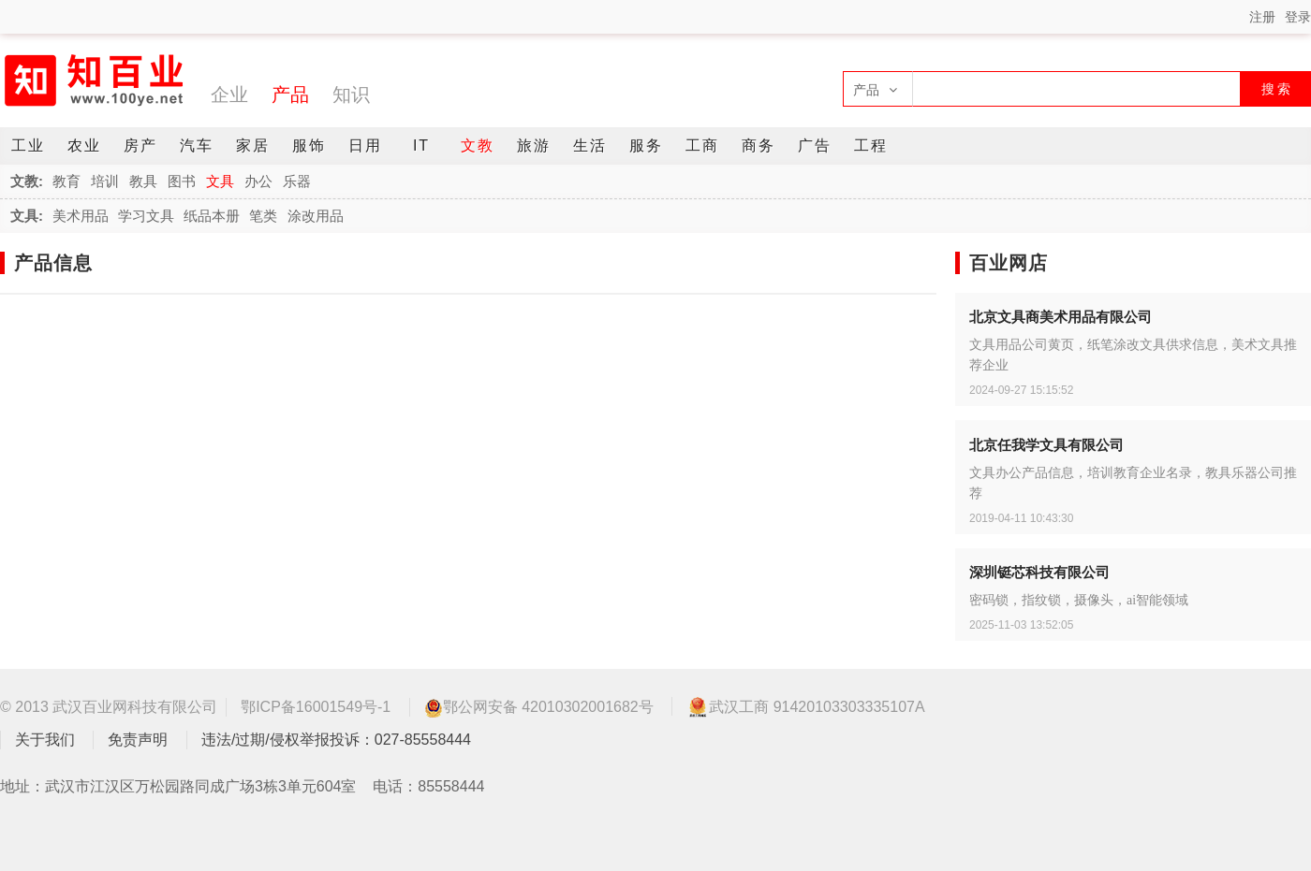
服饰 (309, 145)
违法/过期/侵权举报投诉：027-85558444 (336, 740)
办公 (258, 181)
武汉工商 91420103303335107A (805, 706)
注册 (1262, 16)
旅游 (534, 145)
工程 (871, 145)
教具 (143, 181)
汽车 (197, 145)
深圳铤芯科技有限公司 (1039, 572)
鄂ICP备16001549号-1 (315, 707)
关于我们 (45, 740)
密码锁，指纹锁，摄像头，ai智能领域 (1078, 600)
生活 (590, 145)
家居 (253, 145)
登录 (1298, 16)
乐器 (297, 181)
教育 (66, 181)
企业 (229, 94)
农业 (84, 145)
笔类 (263, 216)
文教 (477, 145)
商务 (758, 145)
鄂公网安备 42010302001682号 (539, 708)
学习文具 (146, 216)
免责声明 (138, 740)
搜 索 (1276, 88)
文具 (220, 181)
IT (421, 145)
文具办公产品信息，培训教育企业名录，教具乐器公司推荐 (1133, 483)
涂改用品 (315, 216)
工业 (28, 145)
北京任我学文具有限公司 (1046, 445)
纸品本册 (212, 216)
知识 (351, 94)
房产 (140, 145)
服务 (646, 145)
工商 (702, 145)
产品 (290, 94)
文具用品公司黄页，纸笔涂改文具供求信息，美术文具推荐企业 (1133, 355)
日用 (365, 145)
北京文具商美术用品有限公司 (1060, 317)
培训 (105, 181)
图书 (182, 181)
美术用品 (80, 216)
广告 (815, 145)
